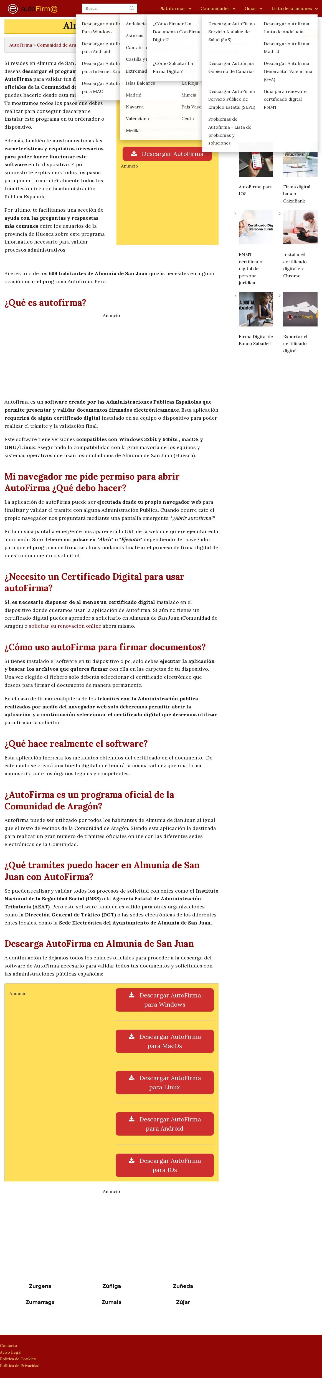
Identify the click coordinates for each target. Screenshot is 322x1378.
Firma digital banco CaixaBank (296, 194)
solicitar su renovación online (65, 626)
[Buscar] (131, 8)
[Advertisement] (167, 203)
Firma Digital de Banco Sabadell (256, 340)
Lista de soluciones (292, 8)
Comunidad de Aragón (61, 45)
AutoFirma (20, 45)
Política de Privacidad (19, 1365)
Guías (251, 8)
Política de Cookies (18, 1358)
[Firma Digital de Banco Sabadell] (256, 310)
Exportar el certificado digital (295, 343)
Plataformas (172, 8)
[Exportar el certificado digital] (300, 310)
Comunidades (215, 8)
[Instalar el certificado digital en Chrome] (300, 228)
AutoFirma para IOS (256, 190)
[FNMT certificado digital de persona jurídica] (256, 228)
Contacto (8, 1345)
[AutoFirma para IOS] (256, 160)
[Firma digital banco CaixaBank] (300, 160)
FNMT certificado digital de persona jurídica (250, 268)
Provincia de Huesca (111, 45)
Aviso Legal (10, 1352)
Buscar (241, 26)
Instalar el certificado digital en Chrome (295, 265)
